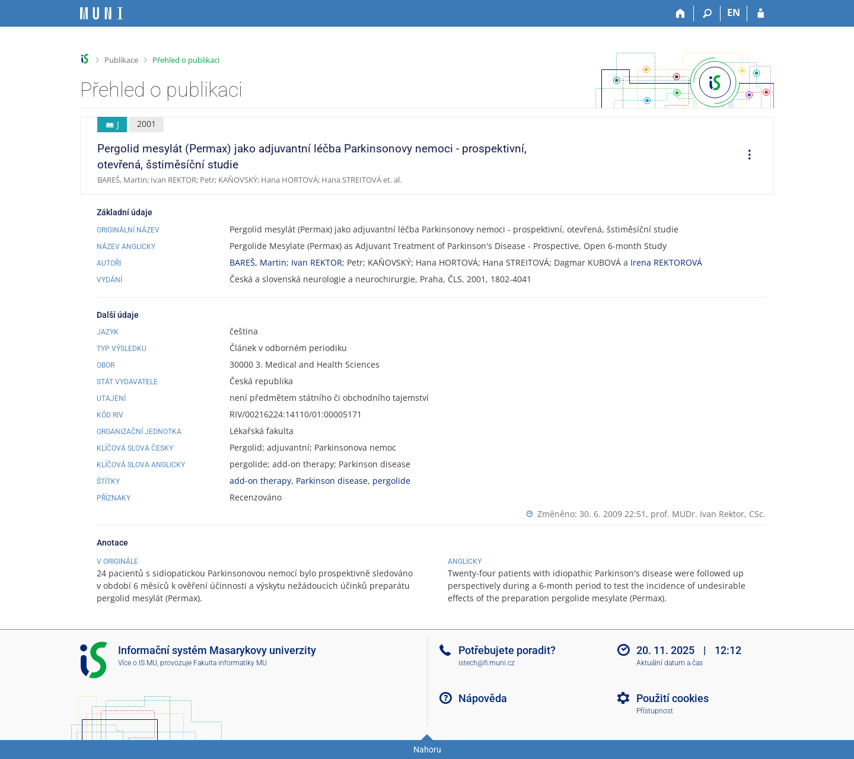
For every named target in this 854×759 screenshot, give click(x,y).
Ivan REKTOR (316, 262)
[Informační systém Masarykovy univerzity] (101, 13)
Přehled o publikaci (185, 60)
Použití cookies (672, 698)
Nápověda (482, 698)
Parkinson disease (332, 480)
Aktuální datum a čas (669, 663)
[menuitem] (745, 156)
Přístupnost (654, 711)
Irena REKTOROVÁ (666, 262)
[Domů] (680, 13)
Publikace (121, 60)
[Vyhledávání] (707, 13)
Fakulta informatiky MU (230, 663)
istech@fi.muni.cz (486, 663)
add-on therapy (260, 480)
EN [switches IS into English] (733, 12)
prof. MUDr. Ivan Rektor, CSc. (708, 513)
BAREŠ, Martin (258, 262)
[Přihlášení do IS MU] (760, 13)
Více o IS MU (137, 663)
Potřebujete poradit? (507, 650)
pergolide (391, 480)
